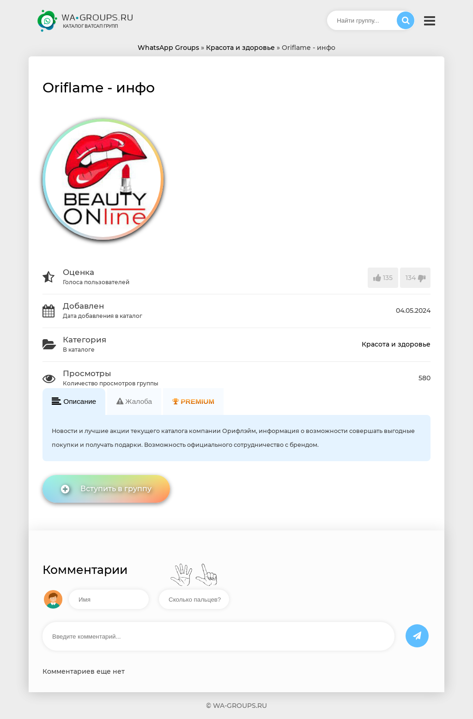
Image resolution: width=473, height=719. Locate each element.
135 (383, 278)
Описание (74, 401)
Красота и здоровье (396, 344)
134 (415, 278)
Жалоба (134, 401)
